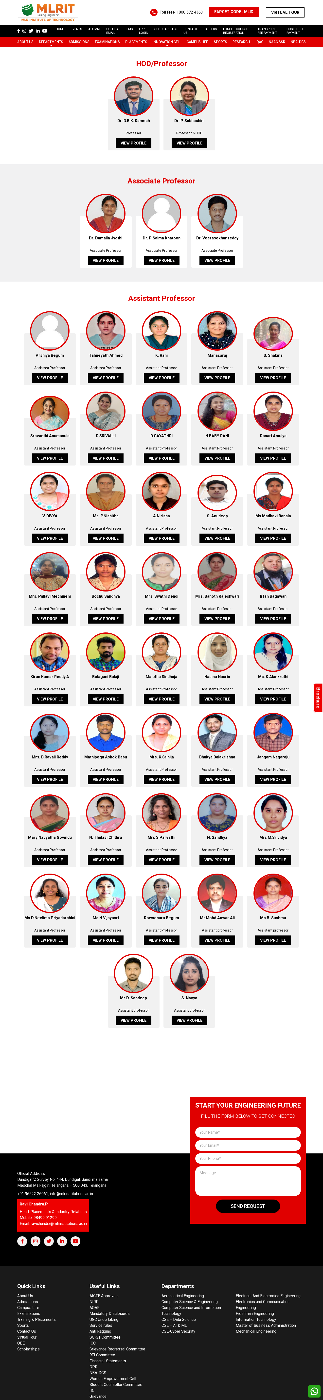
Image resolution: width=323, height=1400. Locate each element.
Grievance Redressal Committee (117, 1349)
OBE (21, 1343)
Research (241, 42)
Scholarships (28, 1349)
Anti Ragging (100, 1331)
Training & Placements (36, 1319)
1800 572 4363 (190, 12)
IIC (92, 1390)
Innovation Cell (167, 42)
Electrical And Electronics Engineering (268, 1295)
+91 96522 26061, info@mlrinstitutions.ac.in (55, 1193)
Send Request (248, 1206)
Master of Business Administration (266, 1325)
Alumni (94, 29)
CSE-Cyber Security (178, 1331)
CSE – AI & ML (174, 1325)
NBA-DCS (298, 42)
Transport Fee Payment (267, 31)
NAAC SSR (277, 42)
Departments (51, 42)
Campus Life (197, 42)
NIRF (94, 1301)
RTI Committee (102, 1355)
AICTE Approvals (104, 1295)
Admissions (79, 42)
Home (60, 29)
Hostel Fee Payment (295, 31)
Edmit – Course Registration (235, 31)
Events (76, 29)
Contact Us (26, 1331)
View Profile (133, 143)
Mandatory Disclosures (110, 1313)
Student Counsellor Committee (116, 1384)
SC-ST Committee (105, 1337)
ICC (93, 1343)
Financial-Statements (108, 1361)
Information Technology (256, 1319)
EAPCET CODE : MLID (233, 11)
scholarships (165, 29)
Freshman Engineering (255, 1313)
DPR (93, 1366)
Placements (136, 42)
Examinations (107, 42)
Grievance (98, 1396)
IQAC (259, 42)
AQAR (95, 1307)
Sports (220, 42)
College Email (113, 31)
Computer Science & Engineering (190, 1301)
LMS (129, 29)
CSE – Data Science (179, 1319)
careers (210, 29)
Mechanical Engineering (256, 1331)
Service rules (101, 1325)
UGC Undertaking (104, 1319)
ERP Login (143, 31)
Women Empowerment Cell (113, 1378)
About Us (25, 42)
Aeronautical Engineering (183, 1295)
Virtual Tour (285, 12)
